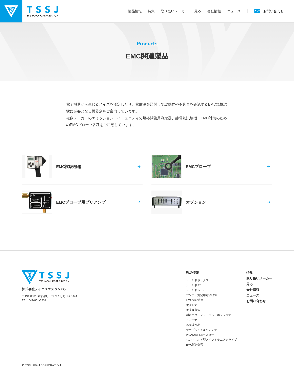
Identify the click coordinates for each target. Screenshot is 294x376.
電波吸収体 (193, 309)
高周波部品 (193, 324)
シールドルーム (196, 290)
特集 (151, 11)
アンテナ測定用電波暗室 (201, 295)
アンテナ (191, 319)
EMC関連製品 (195, 344)
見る (197, 11)
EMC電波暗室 (195, 300)
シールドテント (196, 285)
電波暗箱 (191, 305)
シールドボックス (197, 280)
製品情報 (135, 11)
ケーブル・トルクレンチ (201, 329)
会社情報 (214, 11)
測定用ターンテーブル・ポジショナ (208, 315)
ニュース (234, 11)
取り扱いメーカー (174, 11)
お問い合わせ (256, 301)
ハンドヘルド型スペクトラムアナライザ (211, 339)
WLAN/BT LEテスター (200, 334)
